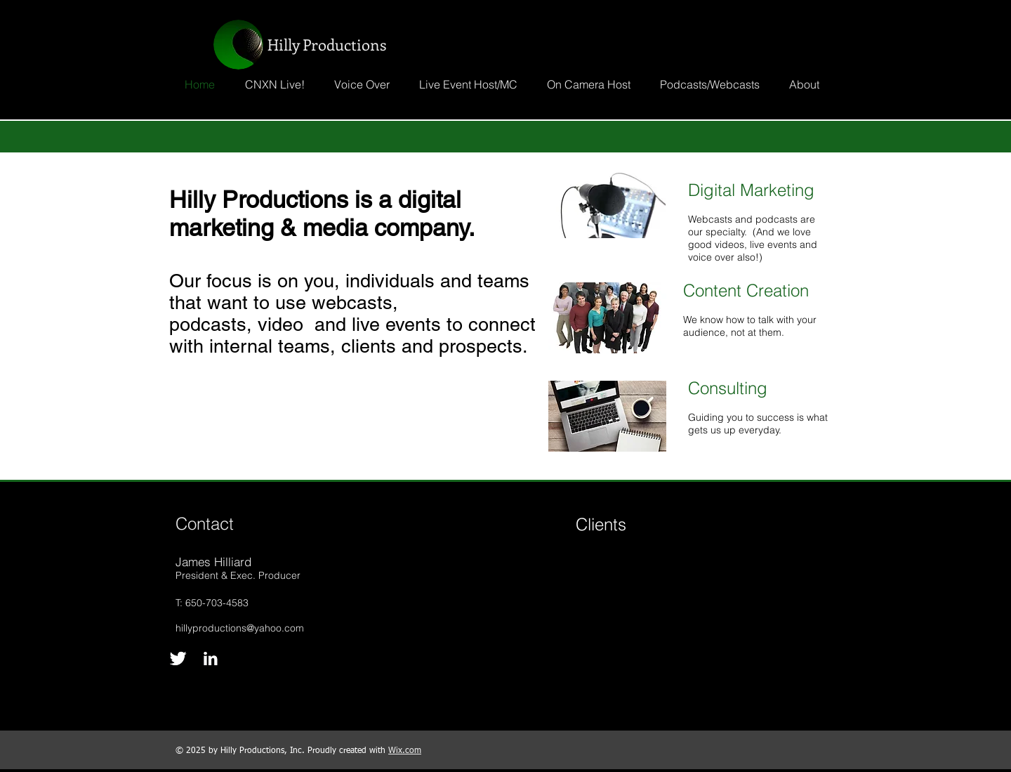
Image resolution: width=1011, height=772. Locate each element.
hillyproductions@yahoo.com (240, 628)
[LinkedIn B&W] (210, 658)
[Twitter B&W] (178, 658)
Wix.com (404, 751)
